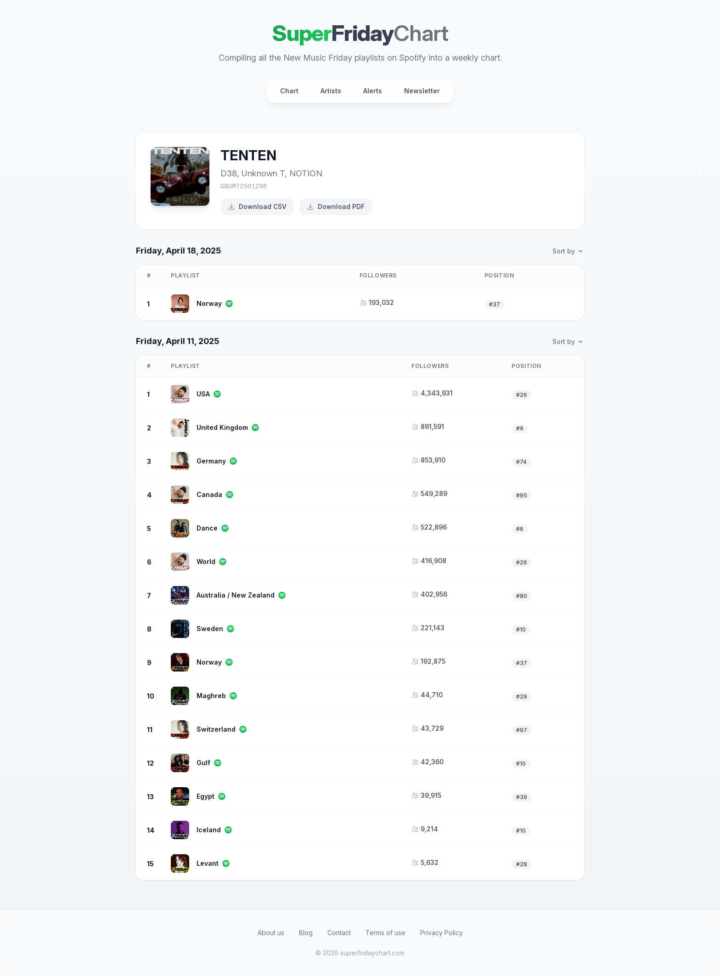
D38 (228, 173)
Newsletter (422, 91)
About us (271, 933)
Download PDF (336, 206)
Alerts (372, 91)
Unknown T (263, 173)
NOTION (305, 173)
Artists (331, 91)
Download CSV (257, 206)
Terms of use (385, 933)
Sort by (568, 251)
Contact (339, 933)
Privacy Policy (441, 933)
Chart (289, 91)
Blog (306, 933)
